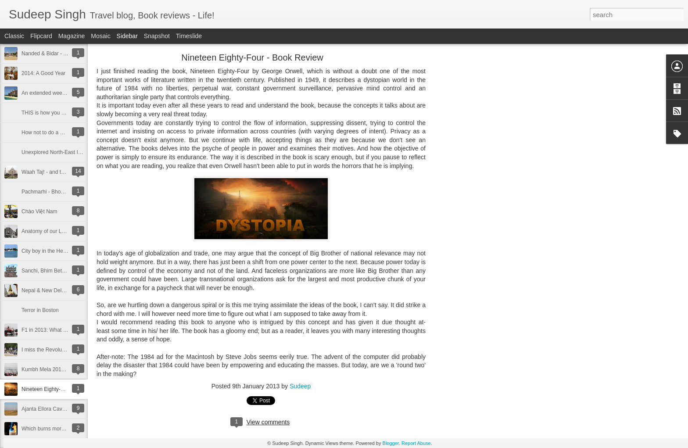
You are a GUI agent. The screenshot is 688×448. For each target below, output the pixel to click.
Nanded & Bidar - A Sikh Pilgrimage (63, 53)
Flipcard (41, 35)
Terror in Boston (40, 310)
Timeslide (189, 35)
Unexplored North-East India (55, 152)
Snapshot (157, 35)
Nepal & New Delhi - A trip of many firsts (68, 290)
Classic (14, 35)
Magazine (71, 35)
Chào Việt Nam (39, 211)
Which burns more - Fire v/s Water (61, 429)
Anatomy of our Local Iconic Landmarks (68, 231)
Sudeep (300, 386)
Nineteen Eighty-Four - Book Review (64, 389)
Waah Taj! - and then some (53, 172)
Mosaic (100, 35)
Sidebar (127, 35)
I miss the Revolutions (47, 350)
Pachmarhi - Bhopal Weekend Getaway (68, 192)
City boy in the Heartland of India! (60, 251)
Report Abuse (416, 443)
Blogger (391, 443)
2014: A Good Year (43, 73)
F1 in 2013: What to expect (53, 330)
